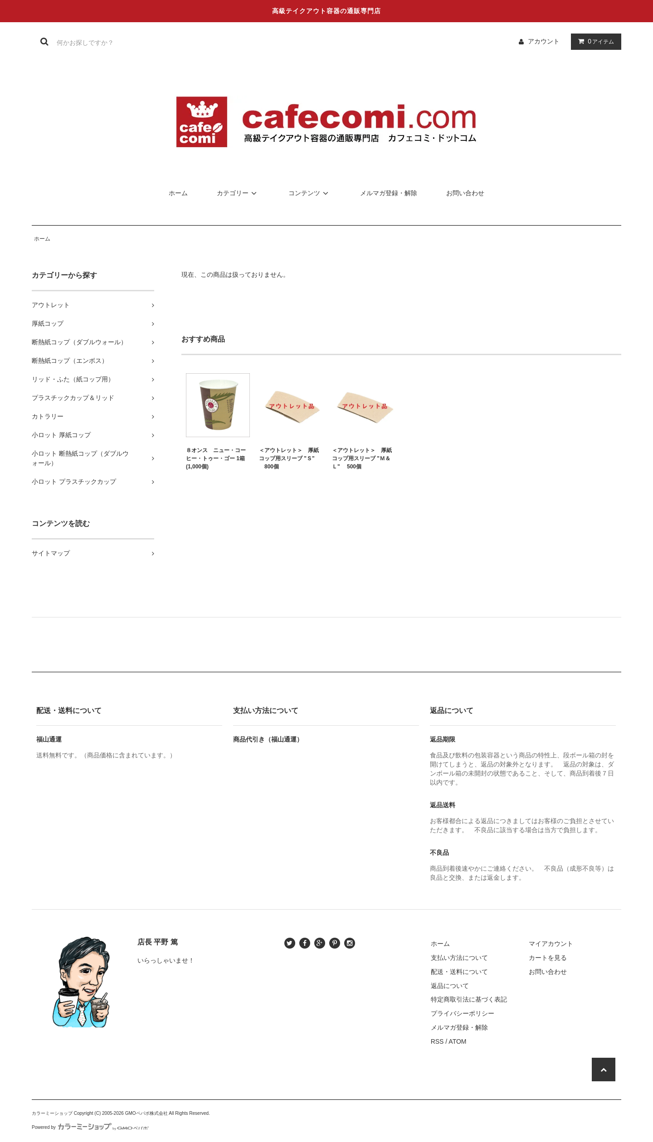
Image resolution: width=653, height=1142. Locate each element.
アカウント (544, 41)
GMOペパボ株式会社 (146, 1113)
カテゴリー (238, 193)
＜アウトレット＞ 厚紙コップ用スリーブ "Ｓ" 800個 (289, 458)
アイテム (594, 41)
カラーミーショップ (52, 1113)
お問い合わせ (465, 193)
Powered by (90, 1127)
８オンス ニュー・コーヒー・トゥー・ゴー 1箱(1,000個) (216, 458)
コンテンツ (309, 193)
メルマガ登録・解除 (388, 193)
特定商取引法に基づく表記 (469, 999)
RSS (437, 1041)
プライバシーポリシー (462, 1013)
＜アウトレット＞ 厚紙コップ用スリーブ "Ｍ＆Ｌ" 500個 (362, 458)
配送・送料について (459, 971)
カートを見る (548, 957)
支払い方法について (459, 957)
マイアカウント (551, 943)
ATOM (457, 1041)
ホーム (178, 193)
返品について (450, 985)
